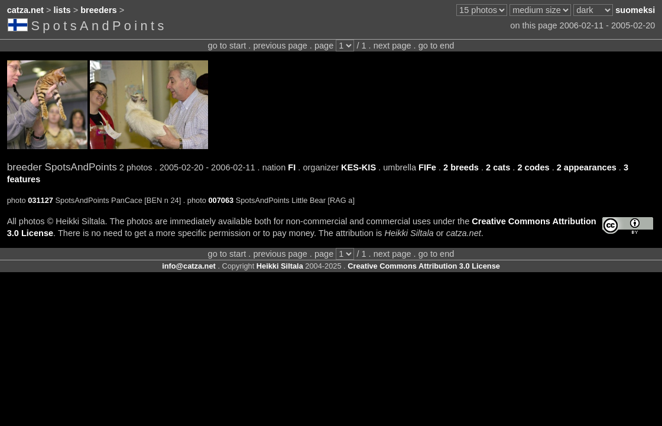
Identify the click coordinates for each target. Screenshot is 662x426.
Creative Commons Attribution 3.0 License (424, 266)
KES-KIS (358, 167)
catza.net (25, 10)
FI (292, 167)
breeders (98, 10)
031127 (40, 200)
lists (62, 10)
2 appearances (586, 167)
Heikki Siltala (280, 266)
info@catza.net (189, 266)
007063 (220, 200)
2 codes (533, 167)
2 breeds (461, 167)
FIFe (427, 167)
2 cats (498, 167)
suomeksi (635, 10)
